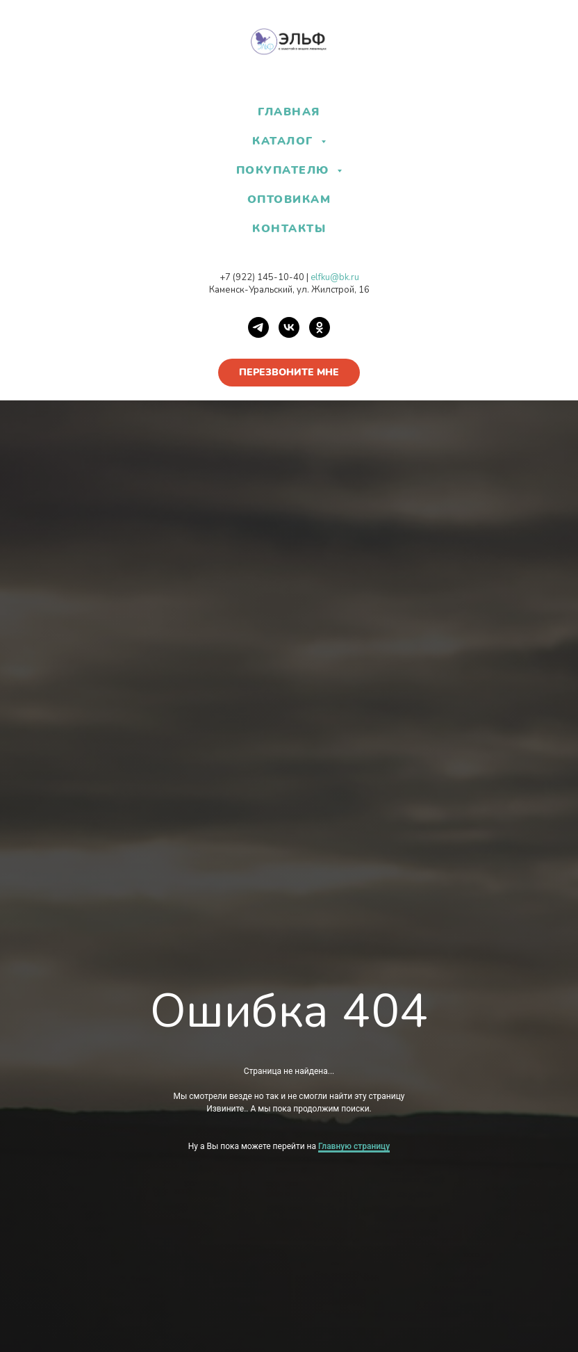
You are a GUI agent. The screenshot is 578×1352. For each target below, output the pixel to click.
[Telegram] (258, 327)
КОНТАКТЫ (289, 228)
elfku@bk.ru (335, 277)
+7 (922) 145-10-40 (262, 277)
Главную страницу (354, 1146)
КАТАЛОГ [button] (284, 141)
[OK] (319, 327)
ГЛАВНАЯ (289, 112)
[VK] (289, 327)
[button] (289, 372)
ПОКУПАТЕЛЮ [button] (285, 170)
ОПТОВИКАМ (289, 199)
